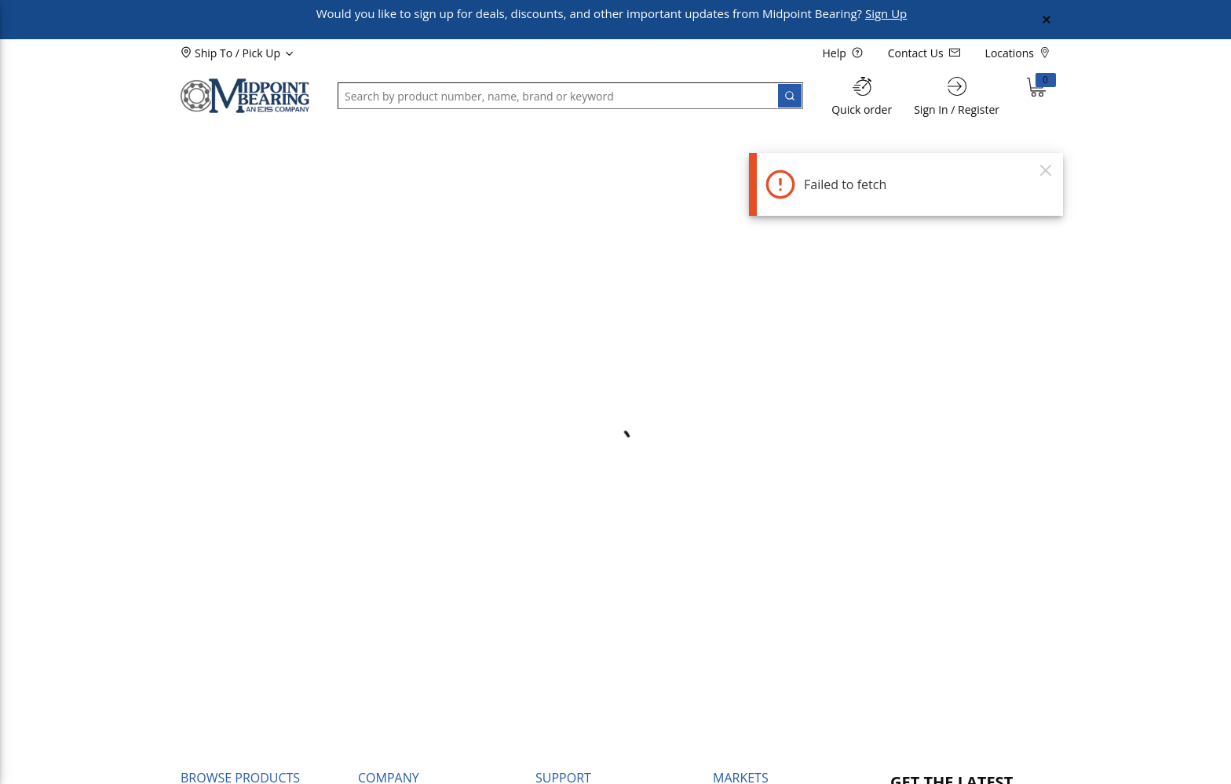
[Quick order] (861, 96)
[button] (220, 139)
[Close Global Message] (1046, 20)
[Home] (245, 95)
